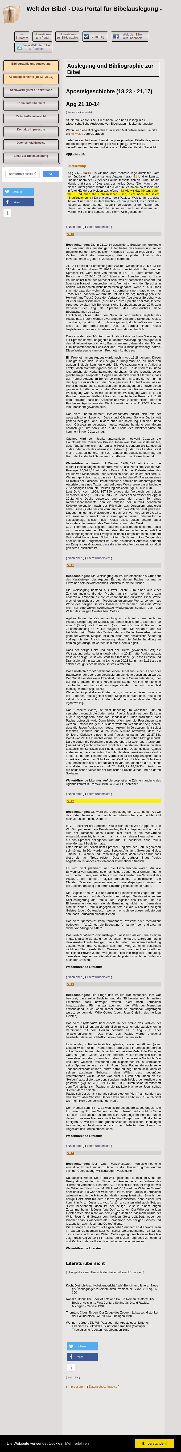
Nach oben (75, 227)
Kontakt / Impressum (31, 129)
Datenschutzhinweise (30, 142)
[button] (18, 192)
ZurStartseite (22, 36)
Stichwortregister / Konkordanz (31, 90)
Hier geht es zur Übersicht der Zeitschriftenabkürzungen (105, 1272)
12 (122, 190)
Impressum (75, 1386)
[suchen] (22, 174)
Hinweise (77, 133)
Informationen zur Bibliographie (67, 36)
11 (135, 176)
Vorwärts (86, 112)
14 (107, 208)
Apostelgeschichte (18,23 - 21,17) (31, 77)
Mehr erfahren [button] (77, 1443)
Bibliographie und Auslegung (31, 63)
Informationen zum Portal (42, 36)
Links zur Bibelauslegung (31, 156)
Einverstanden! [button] (154, 1443)
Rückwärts (73, 112)
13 (91, 197)
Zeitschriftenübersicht (31, 116)
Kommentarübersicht (31, 103)
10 (89, 173)
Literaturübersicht (98, 227)
